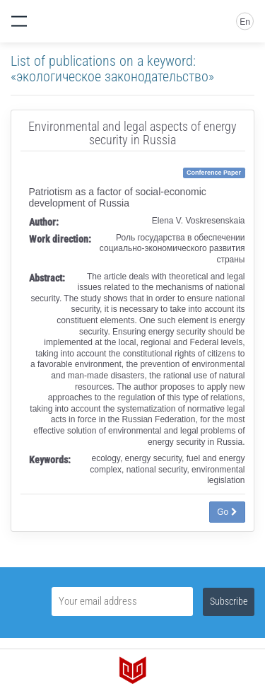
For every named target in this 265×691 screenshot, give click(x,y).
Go (227, 512)
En (245, 22)
